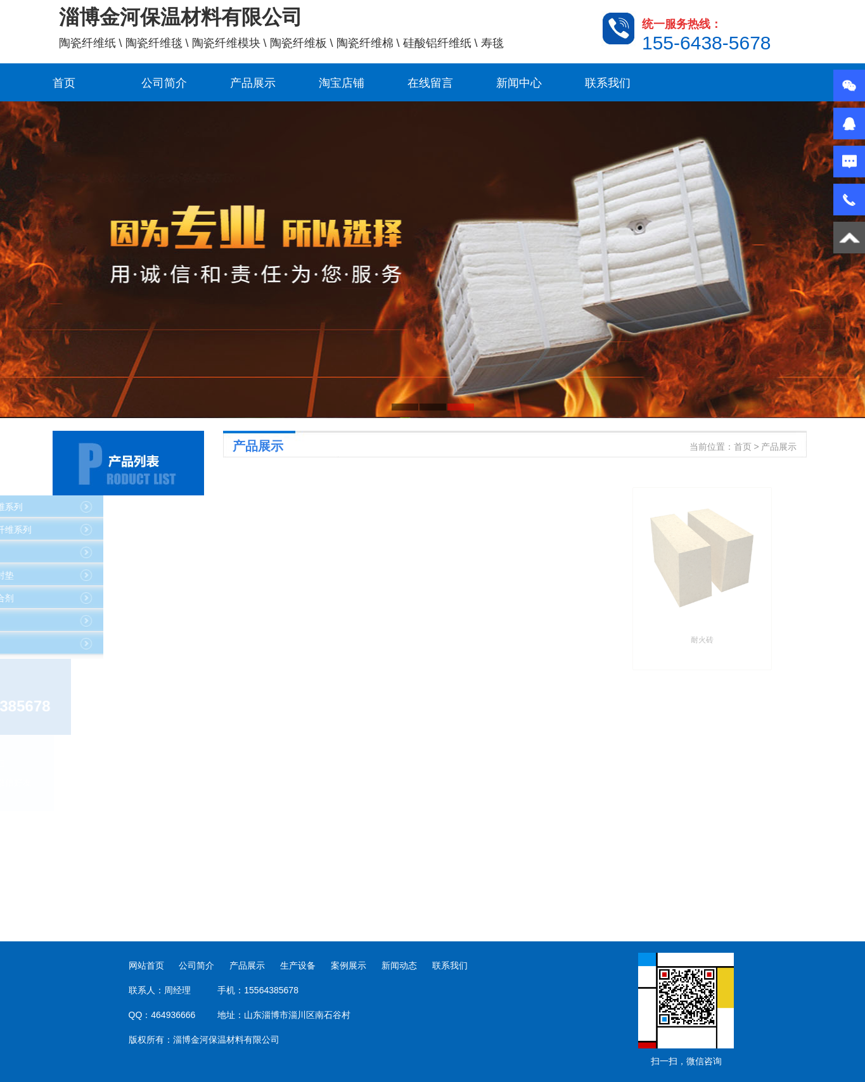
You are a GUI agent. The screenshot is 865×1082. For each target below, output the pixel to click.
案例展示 (348, 965)
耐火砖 (842, 639)
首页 (64, 83)
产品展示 (253, 83)
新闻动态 (399, 965)
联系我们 (608, 83)
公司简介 (164, 83)
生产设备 (298, 965)
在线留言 (430, 83)
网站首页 (146, 965)
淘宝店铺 (341, 83)
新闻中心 (519, 83)
